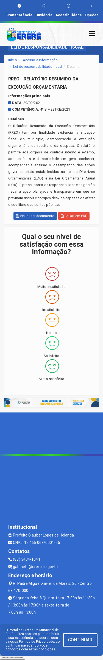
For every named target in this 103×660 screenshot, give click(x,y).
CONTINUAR (80, 639)
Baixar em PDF (74, 216)
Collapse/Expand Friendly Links (12, 657)
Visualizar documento (35, 216)
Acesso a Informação (40, 60)
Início (12, 60)
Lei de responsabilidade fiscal (37, 66)
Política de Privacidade (36, 642)
